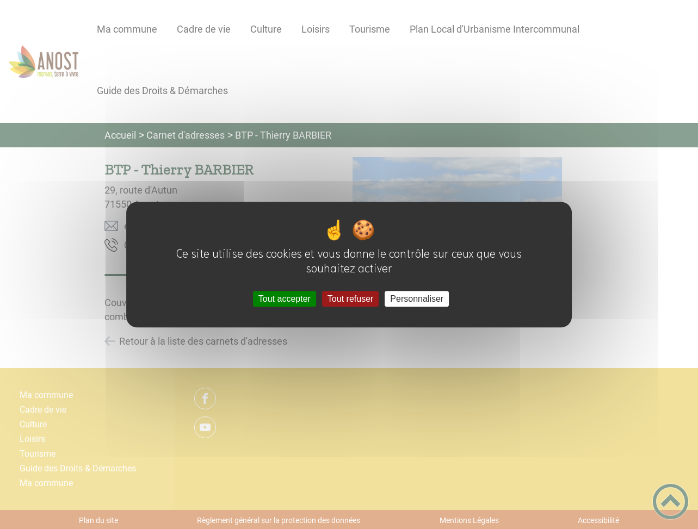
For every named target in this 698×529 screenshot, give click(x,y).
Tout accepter (284, 298)
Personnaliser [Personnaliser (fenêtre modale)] (416, 298)
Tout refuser (350, 298)
